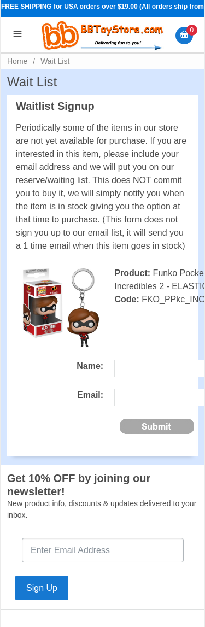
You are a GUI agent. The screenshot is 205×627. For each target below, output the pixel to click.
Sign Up (41, 588)
